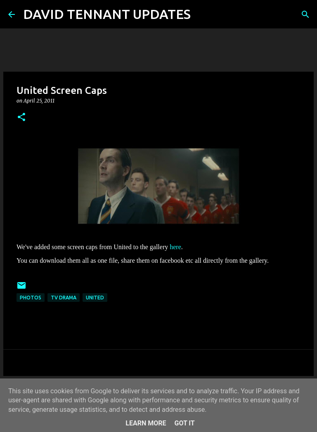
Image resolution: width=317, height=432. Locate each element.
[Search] (202, 14)
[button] (21, 117)
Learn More (145, 423)
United (95, 297)
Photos (30, 297)
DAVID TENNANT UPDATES (107, 14)
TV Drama (63, 297)
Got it (184, 423)
